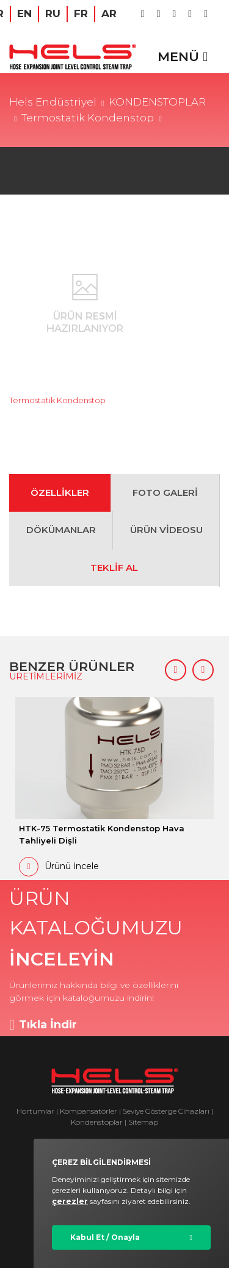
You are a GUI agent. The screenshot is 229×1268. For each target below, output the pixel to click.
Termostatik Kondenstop (87, 118)
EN (24, 13)
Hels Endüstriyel (52, 102)
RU (52, 13)
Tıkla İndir (43, 1024)
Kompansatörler (89, 1111)
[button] (175, 670)
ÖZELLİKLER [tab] (60, 492)
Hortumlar (35, 1111)
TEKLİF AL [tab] (114, 567)
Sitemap (143, 1122)
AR (109, 13)
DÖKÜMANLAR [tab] (61, 529)
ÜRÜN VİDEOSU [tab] (166, 529)
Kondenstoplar (97, 1122)
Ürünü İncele (59, 866)
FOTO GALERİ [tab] (165, 492)
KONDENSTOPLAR (157, 102)
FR (81, 13)
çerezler (70, 1201)
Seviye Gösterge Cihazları (166, 1111)
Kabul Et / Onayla (105, 1237)
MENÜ (183, 56)
